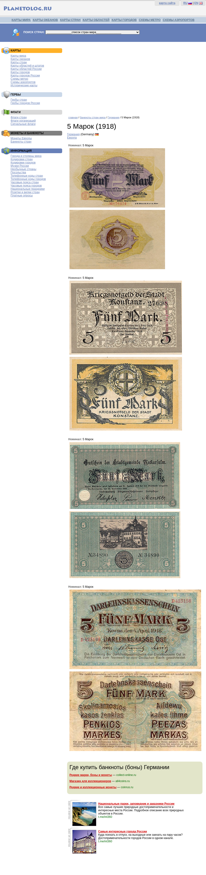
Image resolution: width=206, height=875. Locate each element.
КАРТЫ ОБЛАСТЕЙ (96, 20)
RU (185, 3)
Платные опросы (22, 195)
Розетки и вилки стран (25, 192)
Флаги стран (19, 117)
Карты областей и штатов (27, 65)
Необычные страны (23, 169)
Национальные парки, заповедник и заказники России (136, 803)
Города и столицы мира (26, 156)
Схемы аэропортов (23, 82)
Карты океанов (20, 59)
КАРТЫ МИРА (21, 20)
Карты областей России (26, 69)
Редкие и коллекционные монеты (93, 787)
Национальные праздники (28, 189)
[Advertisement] (135, 77)
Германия (113, 117)
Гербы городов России (25, 103)
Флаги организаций (23, 120)
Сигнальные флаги (23, 124)
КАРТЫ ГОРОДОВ (124, 20)
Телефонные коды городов (28, 179)
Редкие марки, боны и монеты (90, 775)
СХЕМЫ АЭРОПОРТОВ (178, 20)
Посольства (18, 172)
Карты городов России (25, 75)
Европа (72, 137)
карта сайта (167, 3)
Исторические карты (24, 85)
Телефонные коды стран (27, 175)
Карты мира (18, 55)
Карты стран (19, 62)
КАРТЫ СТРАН (70, 20)
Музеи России (20, 166)
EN (196, 3)
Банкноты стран (21, 141)
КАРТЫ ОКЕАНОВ (45, 20)
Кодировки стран (22, 159)
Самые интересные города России (122, 831)
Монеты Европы (21, 138)
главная (73, 117)
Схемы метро (19, 78)
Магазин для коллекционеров (90, 781)
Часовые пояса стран (25, 182)
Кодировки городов (23, 162)
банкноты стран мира (92, 117)
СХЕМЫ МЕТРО (150, 20)
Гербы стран (19, 99)
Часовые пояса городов (26, 185)
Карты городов (20, 72)
